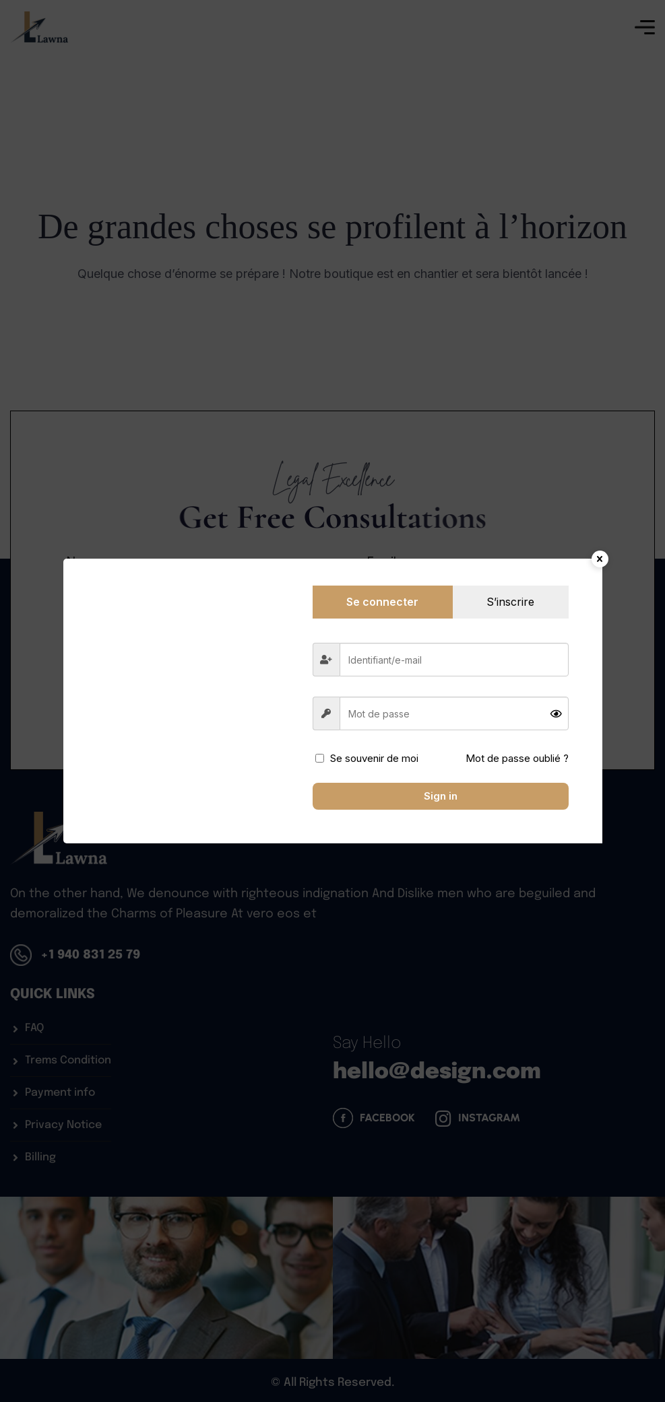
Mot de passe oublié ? (517, 758)
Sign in (440, 796)
